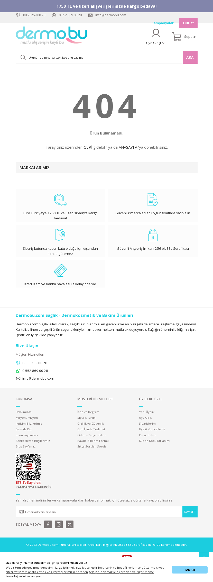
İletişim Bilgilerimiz (29, 423)
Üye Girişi (145, 417)
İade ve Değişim (88, 412)
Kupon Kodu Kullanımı (154, 441)
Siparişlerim (147, 423)
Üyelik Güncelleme (152, 429)
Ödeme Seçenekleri (91, 435)
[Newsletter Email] (107, 511)
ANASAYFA (128, 147)
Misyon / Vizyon (27, 417)
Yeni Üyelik (146, 412)
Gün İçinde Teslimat (91, 429)
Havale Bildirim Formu (93, 441)
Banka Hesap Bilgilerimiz (33, 441)
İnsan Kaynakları (27, 435)
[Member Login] (156, 37)
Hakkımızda (24, 412)
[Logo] (52, 36)
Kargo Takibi (147, 435)
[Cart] (185, 36)
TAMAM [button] (189, 569)
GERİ (88, 147)
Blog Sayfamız (25, 446)
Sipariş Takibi (86, 417)
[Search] (107, 57)
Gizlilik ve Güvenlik (90, 423)
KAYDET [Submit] (190, 511)
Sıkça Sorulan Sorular (92, 446)
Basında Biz (24, 429)
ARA (190, 57)
